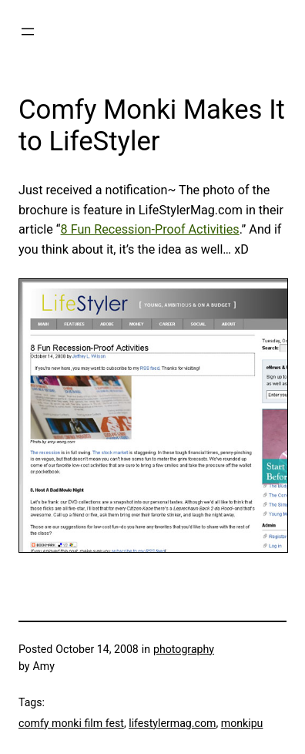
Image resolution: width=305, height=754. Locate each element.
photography (183, 649)
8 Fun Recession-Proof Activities (150, 229)
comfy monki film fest (71, 723)
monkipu (242, 723)
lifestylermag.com (172, 723)
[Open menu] (27, 31)
